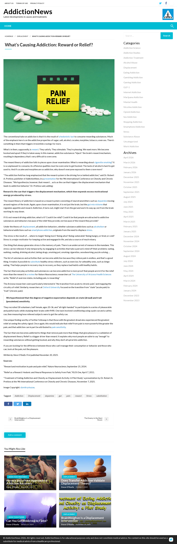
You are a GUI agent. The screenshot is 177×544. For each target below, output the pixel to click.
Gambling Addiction (133, 77)
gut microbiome (95, 204)
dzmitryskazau (27, 387)
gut (60, 395)
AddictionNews (27, 11)
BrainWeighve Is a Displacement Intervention (82, 519)
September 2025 (131, 192)
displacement (28, 226)
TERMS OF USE (22, 3)
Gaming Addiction (132, 82)
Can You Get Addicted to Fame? (27, 520)
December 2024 (131, 236)
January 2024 (129, 290)
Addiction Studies (131, 52)
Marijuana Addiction (133, 97)
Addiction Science (131, 48)
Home (7, 26)
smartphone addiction (42, 230)
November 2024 (131, 241)
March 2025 (129, 221)
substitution (101, 395)
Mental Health (130, 102)
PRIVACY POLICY (37, 3)
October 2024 (130, 246)
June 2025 (128, 206)
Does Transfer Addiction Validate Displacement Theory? (83, 482)
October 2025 (130, 187)
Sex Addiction (130, 117)
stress (89, 230)
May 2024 (128, 271)
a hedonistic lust (66, 136)
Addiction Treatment (133, 57)
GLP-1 (126, 87)
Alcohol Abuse (130, 62)
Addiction (19, 395)
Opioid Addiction (131, 112)
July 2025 (128, 201)
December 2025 (131, 177)
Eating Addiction (131, 72)
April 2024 (128, 275)
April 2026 (128, 157)
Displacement (130, 67)
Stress (126, 131)
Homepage (9, 36)
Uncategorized (130, 141)
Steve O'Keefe (12, 487)
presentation (50, 178)
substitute (35, 261)
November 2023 (131, 300)
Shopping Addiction (132, 121)
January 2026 (129, 172)
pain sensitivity (59, 327)
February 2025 (130, 226)
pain (68, 395)
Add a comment (15, 435)
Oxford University (51, 287)
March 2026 (129, 162)
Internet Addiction (132, 92)
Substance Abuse (131, 136)
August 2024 (129, 256)
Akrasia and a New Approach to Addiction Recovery (26, 482)
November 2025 (131, 182)
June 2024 (128, 266)
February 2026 (130, 167)
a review (31, 274)
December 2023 (131, 295)
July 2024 (128, 261)
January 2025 (129, 231)
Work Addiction (131, 146)
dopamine (102, 200)
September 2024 (131, 251)
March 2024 (129, 280)
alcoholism (99, 226)
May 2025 (128, 211)
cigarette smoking (103, 162)
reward (35, 149)
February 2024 (130, 285)
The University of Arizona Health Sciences (91, 274)
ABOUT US (9, 3)
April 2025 (128, 216)
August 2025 (129, 197)
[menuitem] (8, 25)
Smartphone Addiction (134, 126)
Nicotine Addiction (132, 107)
